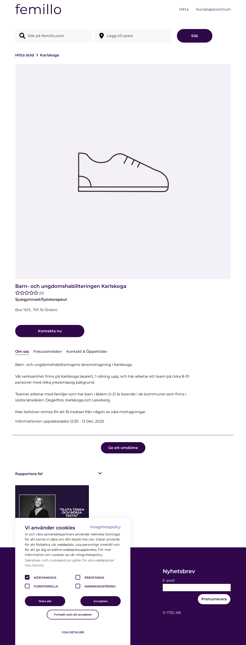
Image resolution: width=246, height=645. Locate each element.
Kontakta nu (50, 331)
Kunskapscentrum (213, 9)
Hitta (183, 9)
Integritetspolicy (105, 527)
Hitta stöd (25, 55)
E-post (169, 580)
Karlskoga (49, 55)
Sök (194, 36)
